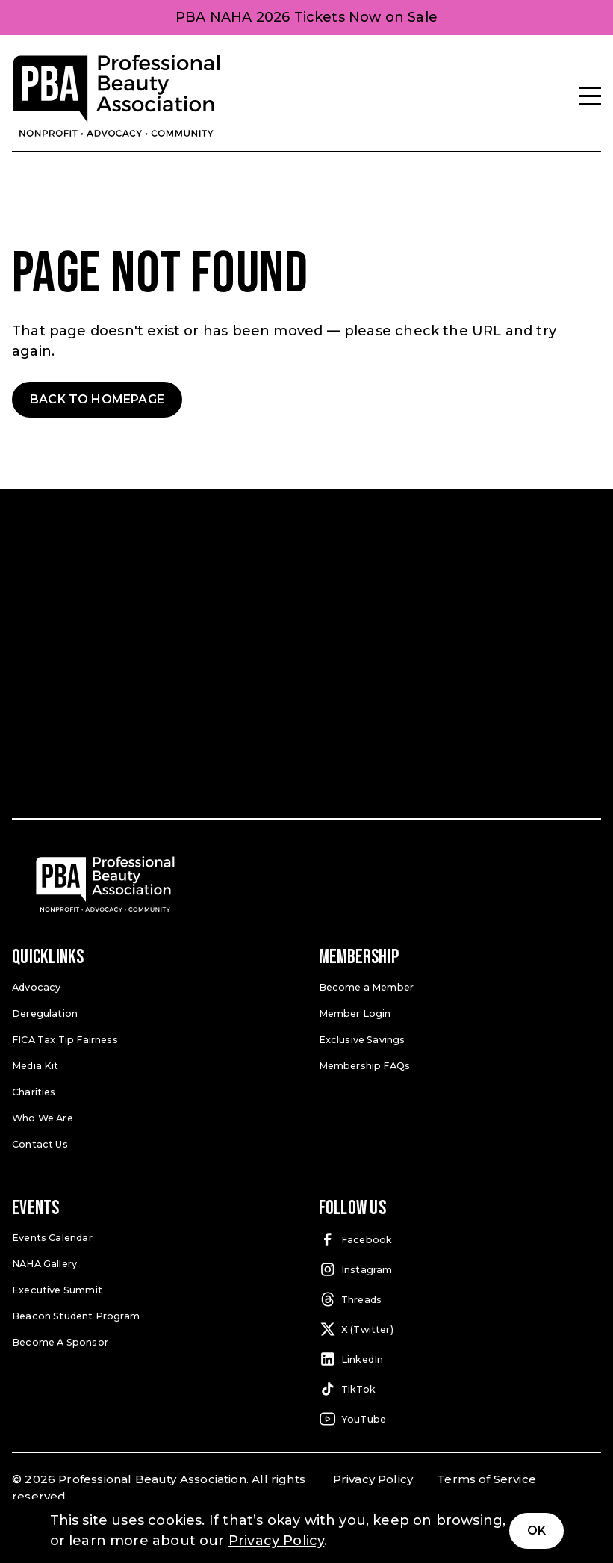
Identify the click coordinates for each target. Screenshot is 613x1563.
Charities (34, 1090)
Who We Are (42, 1115)
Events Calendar (52, 1235)
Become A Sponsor (60, 1339)
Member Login (355, 1012)
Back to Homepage (97, 399)
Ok (536, 1530)
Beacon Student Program (75, 1313)
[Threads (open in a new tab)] (460, 1298)
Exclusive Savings (362, 1038)
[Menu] (590, 96)
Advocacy (35, 986)
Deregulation (45, 1012)
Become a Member (366, 986)
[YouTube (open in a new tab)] (460, 1417)
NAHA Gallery (44, 1261)
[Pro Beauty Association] (116, 96)
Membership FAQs (365, 1064)
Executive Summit (57, 1287)
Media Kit (35, 1064)
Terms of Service (486, 1477)
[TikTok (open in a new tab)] (460, 1387)
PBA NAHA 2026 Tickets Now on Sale (306, 17)
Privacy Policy (373, 1477)
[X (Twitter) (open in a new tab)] (460, 1328)
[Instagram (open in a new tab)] (460, 1268)
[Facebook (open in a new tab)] (460, 1238)
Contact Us (39, 1142)
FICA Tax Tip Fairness (65, 1038)
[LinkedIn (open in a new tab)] (460, 1357)
